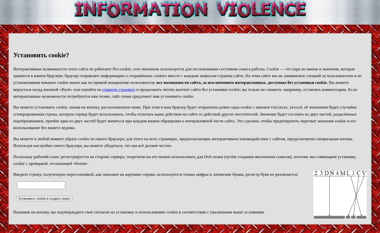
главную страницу (118, 89)
